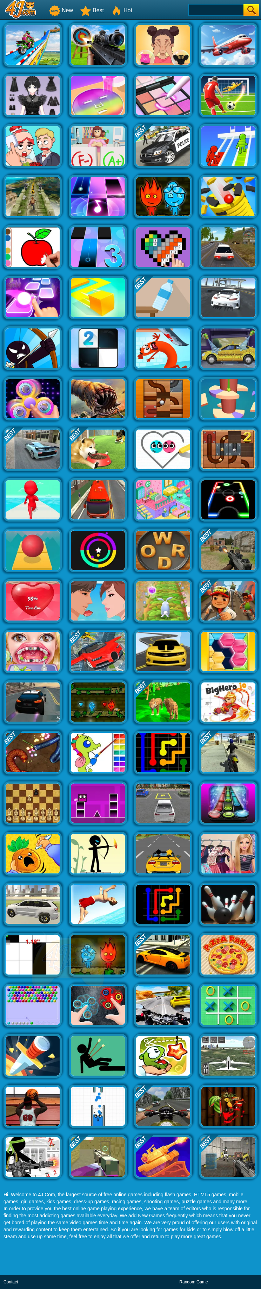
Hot (121, 10)
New (61, 10)
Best (92, 10)
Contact (11, 1282)
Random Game (193, 1282)
